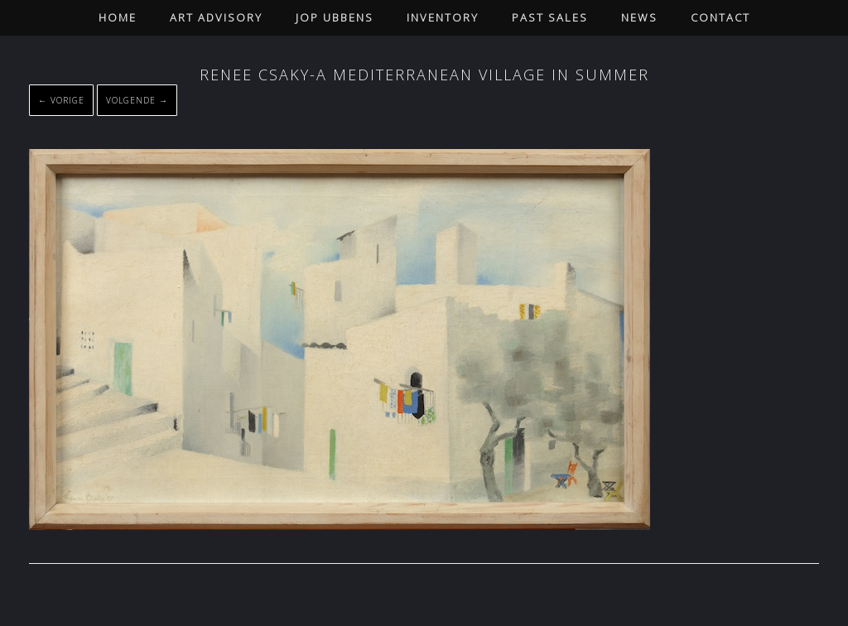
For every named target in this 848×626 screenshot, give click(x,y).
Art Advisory (216, 17)
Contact (720, 17)
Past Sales (550, 17)
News (639, 17)
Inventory (443, 17)
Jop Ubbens (334, 17)
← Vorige (61, 100)
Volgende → (137, 100)
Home (118, 17)
